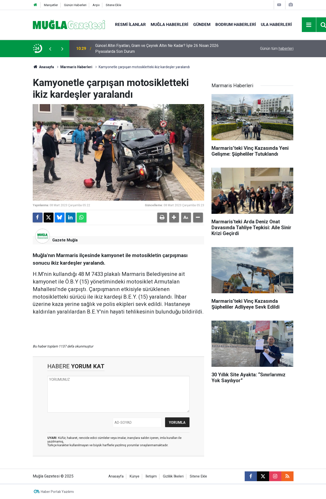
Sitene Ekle (113, 5)
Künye (134, 476)
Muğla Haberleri (169, 24)
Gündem (201, 24)
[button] (174, 217)
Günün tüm (277, 48)
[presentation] (50, 49)
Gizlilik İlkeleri (173, 476)
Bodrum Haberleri (235, 24)
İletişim (151, 476)
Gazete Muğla (65, 240)
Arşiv (96, 5)
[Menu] (309, 25)
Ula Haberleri (276, 24)
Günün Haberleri (75, 5)
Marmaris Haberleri (76, 67)
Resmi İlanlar (130, 24)
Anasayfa (43, 67)
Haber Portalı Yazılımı (57, 492)
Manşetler (51, 5)
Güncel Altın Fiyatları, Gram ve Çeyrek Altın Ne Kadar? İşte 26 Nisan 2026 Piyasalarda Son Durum (157, 48)
